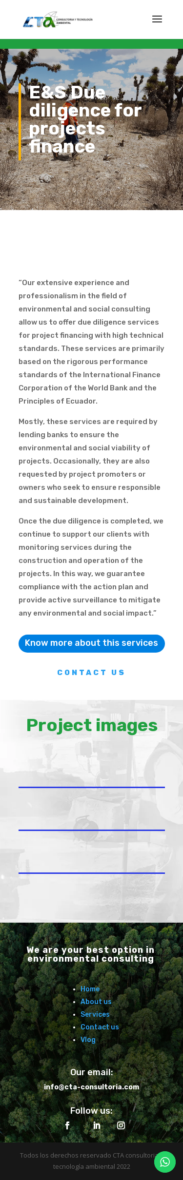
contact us (91, 672)
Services (95, 1014)
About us (96, 1002)
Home (90, 989)
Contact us (100, 1027)
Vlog (88, 1040)
